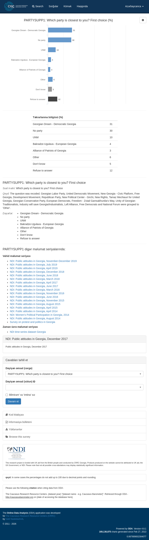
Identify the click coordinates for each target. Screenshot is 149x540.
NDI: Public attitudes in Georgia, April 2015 (33, 307)
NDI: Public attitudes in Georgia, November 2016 (37, 293)
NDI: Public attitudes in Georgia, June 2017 (34, 286)
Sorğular (53, 6)
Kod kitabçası (15, 414)
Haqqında (82, 6)
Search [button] (37, 6)
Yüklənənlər (14, 429)
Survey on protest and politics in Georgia (32, 322)
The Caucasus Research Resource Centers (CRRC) (30, 516)
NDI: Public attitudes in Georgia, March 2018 (35, 279)
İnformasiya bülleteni (19, 422)
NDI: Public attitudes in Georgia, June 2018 (34, 275)
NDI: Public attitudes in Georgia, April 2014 (33, 311)
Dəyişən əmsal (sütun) (19, 381)
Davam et (13, 401)
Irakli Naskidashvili (14, 519)
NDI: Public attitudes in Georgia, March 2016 (35, 289)
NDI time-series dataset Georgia (28, 331)
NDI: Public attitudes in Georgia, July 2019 (33, 264)
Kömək (67, 6)
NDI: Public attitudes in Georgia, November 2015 (37, 300)
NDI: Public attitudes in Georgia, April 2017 (33, 282)
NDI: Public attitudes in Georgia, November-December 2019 (43, 261)
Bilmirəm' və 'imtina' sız (20, 394)
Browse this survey (18, 436)
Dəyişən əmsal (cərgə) (19, 368)
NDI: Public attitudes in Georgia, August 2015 (35, 304)
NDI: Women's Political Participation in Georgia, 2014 (39, 314)
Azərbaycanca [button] (134, 6)
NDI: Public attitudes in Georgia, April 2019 (33, 268)
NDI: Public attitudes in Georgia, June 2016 (34, 296)
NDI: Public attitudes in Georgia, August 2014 (35, 318)
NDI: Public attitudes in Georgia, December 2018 (37, 271)
